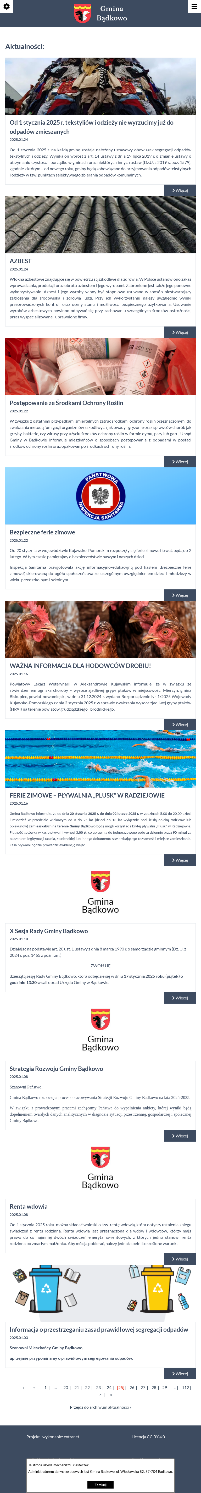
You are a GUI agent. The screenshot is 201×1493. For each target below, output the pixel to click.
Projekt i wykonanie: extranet (52, 1436)
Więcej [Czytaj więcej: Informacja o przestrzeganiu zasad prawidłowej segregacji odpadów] (180, 1373)
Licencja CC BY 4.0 (148, 1436)
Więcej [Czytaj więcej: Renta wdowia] (180, 1259)
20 (65, 1387)
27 (143, 1387)
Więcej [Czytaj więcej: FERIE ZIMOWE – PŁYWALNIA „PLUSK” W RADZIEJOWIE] (180, 860)
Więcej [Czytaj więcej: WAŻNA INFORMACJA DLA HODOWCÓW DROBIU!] (180, 724)
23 (98, 1387)
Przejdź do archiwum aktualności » (100, 1407)
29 (164, 1387)
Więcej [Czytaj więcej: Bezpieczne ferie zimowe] (180, 595)
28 (154, 1387)
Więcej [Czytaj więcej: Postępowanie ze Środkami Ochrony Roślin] (180, 461)
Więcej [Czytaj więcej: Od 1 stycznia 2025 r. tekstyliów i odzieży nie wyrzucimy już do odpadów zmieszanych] (180, 190)
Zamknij (100, 1485)
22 (87, 1387)
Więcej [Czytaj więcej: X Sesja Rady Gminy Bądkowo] (180, 998)
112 (185, 1387)
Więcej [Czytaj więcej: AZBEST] (180, 332)
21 (76, 1387)
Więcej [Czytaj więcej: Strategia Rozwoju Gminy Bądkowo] (180, 1135)
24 (109, 1387)
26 (132, 1387)
